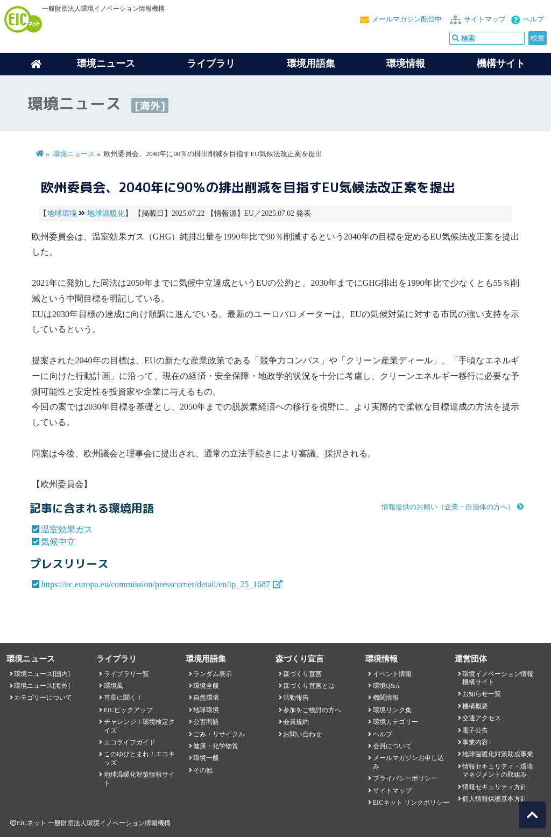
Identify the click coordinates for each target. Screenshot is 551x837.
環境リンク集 (392, 710)
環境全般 (206, 686)
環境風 (113, 686)
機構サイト (501, 63)
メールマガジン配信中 (407, 19)
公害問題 (206, 722)
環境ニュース (74, 154)
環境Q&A (386, 686)
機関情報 (386, 697)
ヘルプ (533, 19)
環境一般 (206, 758)
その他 (203, 770)
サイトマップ (485, 19)
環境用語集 (311, 63)
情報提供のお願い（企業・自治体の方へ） (448, 507)
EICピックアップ (128, 710)
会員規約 (296, 722)
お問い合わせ (302, 734)
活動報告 (296, 697)
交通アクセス (481, 718)
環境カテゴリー (395, 722)
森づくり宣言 (302, 674)
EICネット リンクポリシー (411, 802)
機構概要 (475, 706)
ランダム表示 (212, 674)
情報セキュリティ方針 (494, 787)
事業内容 (475, 742)
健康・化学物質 (215, 746)
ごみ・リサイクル (219, 734)
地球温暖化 (106, 213)
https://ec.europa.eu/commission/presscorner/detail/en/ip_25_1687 (155, 584)
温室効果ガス (67, 529)
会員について (392, 746)
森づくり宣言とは (309, 686)
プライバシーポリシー (405, 778)
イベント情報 (392, 674)
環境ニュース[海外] (42, 686)
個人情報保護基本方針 (494, 799)
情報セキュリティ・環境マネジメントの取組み (497, 770)
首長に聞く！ (123, 697)
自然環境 (206, 697)
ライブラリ (211, 63)
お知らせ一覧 (481, 694)
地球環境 (62, 213)
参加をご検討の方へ (312, 710)
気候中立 (58, 541)
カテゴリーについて (43, 697)
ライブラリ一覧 (126, 674)
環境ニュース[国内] (42, 674)
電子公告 (475, 730)
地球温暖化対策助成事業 (497, 754)
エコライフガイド (130, 742)
